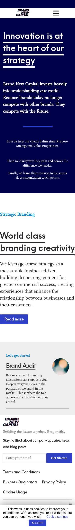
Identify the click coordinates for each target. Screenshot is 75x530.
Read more (14, 319)
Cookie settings (57, 516)
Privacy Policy (54, 482)
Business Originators (20, 482)
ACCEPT (37, 523)
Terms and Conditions (21, 472)
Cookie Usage (15, 492)
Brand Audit (20, 365)
